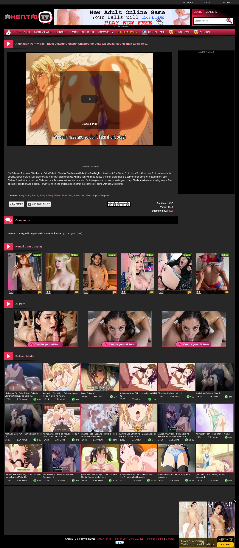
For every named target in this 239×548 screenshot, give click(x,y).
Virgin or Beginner (101, 195)
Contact (169, 539)
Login (207, 3)
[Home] (8, 32)
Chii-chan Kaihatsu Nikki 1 (170, 393)
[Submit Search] (229, 21)
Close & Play (89, 124)
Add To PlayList (39, 204)
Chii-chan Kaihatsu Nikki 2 (208, 393)
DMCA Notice (104, 539)
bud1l (170, 211)
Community (105, 32)
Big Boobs (33, 195)
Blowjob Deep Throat (50, 195)
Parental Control (155, 539)
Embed (16, 204)
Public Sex (67, 195)
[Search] (210, 20)
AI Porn (202, 32)
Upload (226, 3)
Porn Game (179, 32)
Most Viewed (42, 32)
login (64, 233)
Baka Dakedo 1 (88, 393)
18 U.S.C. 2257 (137, 539)
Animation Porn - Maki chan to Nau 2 (213, 434)
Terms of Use (120, 539)
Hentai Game (153, 32)
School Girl (79, 195)
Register (188, 3)
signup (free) (75, 233)
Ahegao (23, 195)
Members (211, 12)
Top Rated (23, 32)
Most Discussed (83, 32)
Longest (62, 32)
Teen (88, 195)
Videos (198, 12)
